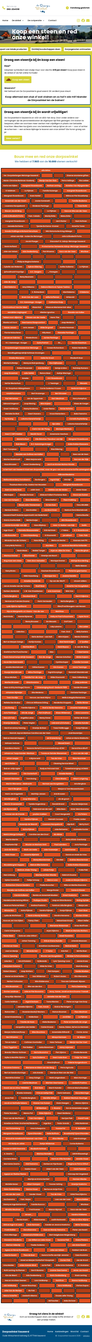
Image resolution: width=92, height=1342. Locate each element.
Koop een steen (17, 79)
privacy (86, 1336)
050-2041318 (13, 9)
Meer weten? (13, 138)
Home (50, 1331)
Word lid (74, 1331)
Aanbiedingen (62, 1331)
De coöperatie (36, 20)
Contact (84, 1331)
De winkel (18, 20)
